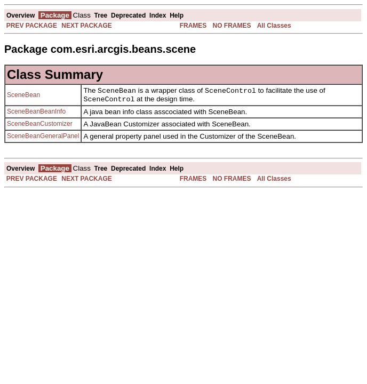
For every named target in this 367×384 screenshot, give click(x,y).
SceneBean (23, 96)
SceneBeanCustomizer (40, 126)
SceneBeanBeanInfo (36, 113)
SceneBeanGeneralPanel (43, 138)
